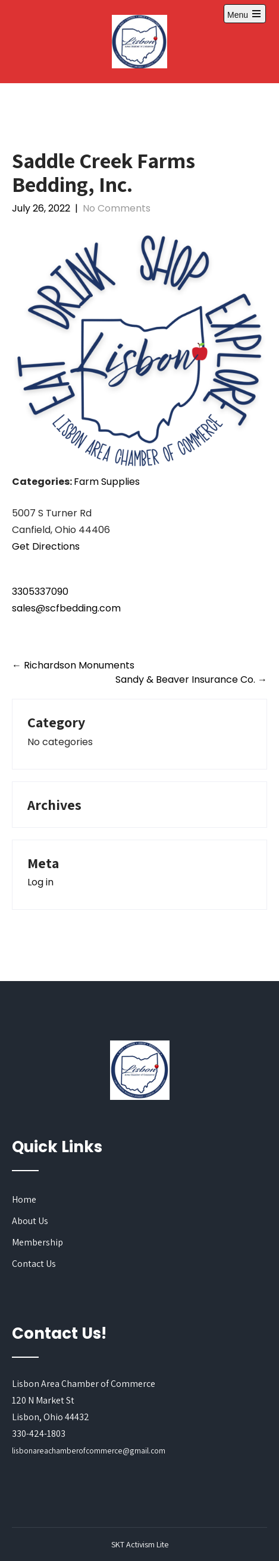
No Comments (117, 208)
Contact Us (34, 1263)
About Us (30, 1221)
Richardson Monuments (73, 665)
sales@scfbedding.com (66, 608)
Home (24, 1199)
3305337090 (40, 591)
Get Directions (46, 546)
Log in (40, 882)
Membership (37, 1242)
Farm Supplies (107, 481)
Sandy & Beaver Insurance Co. (191, 679)
